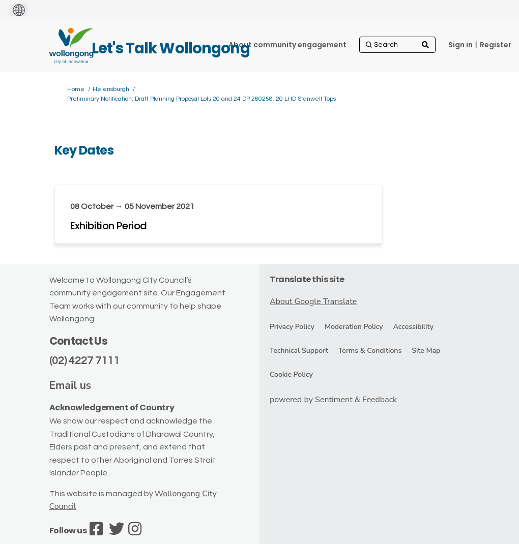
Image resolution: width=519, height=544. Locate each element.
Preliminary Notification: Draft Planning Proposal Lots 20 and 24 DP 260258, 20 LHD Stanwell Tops (201, 99)
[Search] (397, 45)
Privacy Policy (292, 326)
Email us (70, 385)
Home (75, 89)
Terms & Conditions (369, 350)
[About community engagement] (287, 44)
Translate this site (307, 279)
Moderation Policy (354, 326)
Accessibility (413, 326)
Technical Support (299, 350)
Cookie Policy (291, 374)
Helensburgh (111, 89)
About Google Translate (313, 301)
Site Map (426, 350)
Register (495, 45)
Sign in (460, 45)
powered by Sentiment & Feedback (333, 399)
